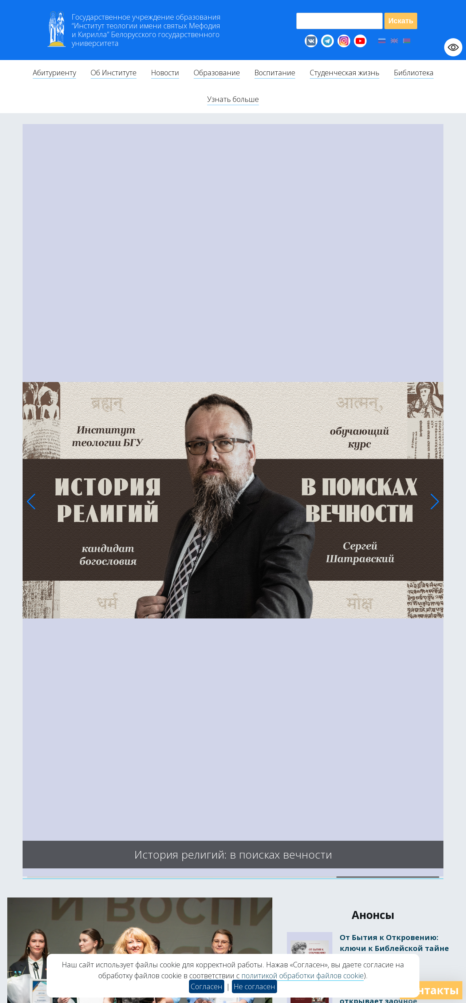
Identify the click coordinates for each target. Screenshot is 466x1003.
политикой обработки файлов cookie (302, 975)
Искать (401, 21)
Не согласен (254, 986)
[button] (31, 502)
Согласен (206, 986)
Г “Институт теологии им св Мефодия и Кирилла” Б (146, 30)
